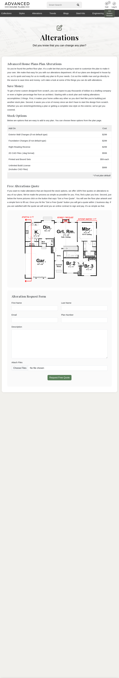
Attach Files (16, 362)
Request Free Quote (59, 377)
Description (16, 327)
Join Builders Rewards (109, 13)
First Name (16, 303)
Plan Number (67, 315)
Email (14, 315)
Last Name (66, 303)
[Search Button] (78, 5)
